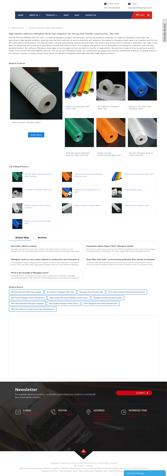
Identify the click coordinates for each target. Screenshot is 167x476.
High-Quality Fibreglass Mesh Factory (64, 303)
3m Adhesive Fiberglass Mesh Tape (60, 292)
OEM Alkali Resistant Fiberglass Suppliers (27, 303)
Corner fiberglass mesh (133, 190)
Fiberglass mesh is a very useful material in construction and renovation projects (46, 259)
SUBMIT (142, 398)
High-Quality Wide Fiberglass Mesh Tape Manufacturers (102, 471)
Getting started (17, 28)
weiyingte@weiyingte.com (140, 7)
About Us (34, 15)
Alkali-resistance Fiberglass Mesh (87, 205)
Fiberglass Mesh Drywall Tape (91, 292)
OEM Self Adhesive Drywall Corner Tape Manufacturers (32, 309)
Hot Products (79, 466)
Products (51, 15)
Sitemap (89, 466)
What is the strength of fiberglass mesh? (30, 272)
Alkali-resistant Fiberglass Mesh (26, 122)
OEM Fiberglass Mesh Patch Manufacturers (100, 303)
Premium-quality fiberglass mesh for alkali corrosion (78, 154)
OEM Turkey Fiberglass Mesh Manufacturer (28, 298)
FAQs (77, 15)
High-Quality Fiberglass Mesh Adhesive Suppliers (39, 468)
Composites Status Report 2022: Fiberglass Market (110, 246)
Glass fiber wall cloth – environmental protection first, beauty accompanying (121, 259)
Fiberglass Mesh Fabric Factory (74, 468)
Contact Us (90, 15)
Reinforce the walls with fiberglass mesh (140, 108)
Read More (36, 134)
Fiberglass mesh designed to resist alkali (87, 191)
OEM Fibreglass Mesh (68, 471)
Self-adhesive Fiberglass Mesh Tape (108, 108)
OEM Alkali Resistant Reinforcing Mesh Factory (126, 292)
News (66, 15)
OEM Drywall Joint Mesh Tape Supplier (26, 292)
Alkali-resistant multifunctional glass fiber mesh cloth (109, 155)
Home (20, 15)
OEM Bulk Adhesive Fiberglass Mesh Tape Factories (109, 468)
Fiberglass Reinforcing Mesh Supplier (107, 298)
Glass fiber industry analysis (24, 246)
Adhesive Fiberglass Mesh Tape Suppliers (46, 28)
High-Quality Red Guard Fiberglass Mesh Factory (69, 298)
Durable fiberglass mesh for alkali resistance (141, 154)
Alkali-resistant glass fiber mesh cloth (78, 108)
